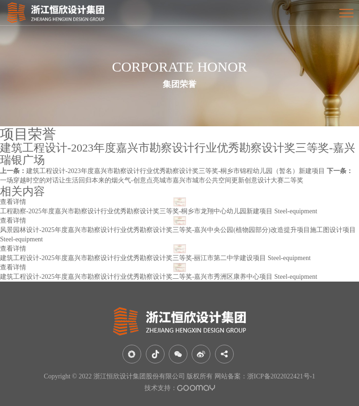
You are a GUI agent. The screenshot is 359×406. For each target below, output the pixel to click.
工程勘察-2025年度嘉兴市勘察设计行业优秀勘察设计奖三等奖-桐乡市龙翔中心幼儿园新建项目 (136, 211)
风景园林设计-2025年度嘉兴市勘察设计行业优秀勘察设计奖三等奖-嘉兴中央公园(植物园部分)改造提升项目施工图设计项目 (178, 229)
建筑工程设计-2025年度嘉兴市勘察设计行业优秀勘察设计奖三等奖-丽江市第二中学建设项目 (133, 257)
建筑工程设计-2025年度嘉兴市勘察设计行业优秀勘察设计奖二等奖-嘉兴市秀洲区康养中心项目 (136, 276)
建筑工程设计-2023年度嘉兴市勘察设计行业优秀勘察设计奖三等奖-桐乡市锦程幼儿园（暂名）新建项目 (162, 170)
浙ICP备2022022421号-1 (281, 376)
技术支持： (179, 388)
